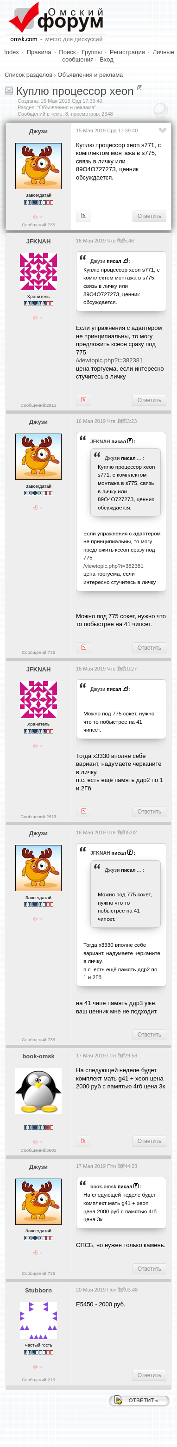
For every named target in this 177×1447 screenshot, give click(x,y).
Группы (92, 52)
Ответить (149, 216)
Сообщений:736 (38, 224)
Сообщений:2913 (38, 405)
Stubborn (38, 1290)
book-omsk (38, 1056)
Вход (106, 59)
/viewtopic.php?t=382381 (109, 360)
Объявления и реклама (90, 74)
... (139, 458)
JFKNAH (38, 241)
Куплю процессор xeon (75, 91)
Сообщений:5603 (38, 1150)
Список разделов (28, 74)
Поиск (67, 52)
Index (11, 52)
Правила (39, 52)
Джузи (38, 131)
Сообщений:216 (38, 1379)
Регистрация (127, 52)
